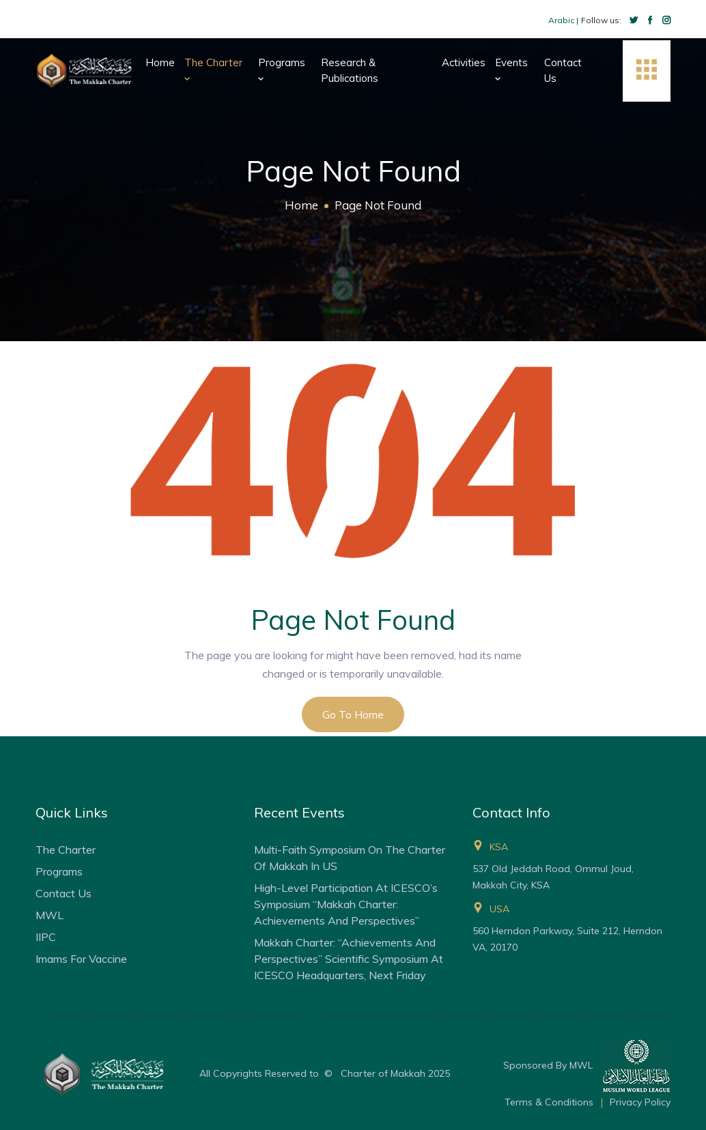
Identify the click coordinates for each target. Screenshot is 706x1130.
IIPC (46, 937)
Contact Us (563, 70)
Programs (281, 70)
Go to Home (353, 714)
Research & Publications (349, 70)
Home (160, 62)
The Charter (213, 70)
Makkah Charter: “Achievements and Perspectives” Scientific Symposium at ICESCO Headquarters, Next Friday (348, 959)
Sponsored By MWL (586, 1066)
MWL (49, 915)
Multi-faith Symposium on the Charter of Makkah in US (349, 858)
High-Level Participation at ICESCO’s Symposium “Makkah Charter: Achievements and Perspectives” (346, 904)
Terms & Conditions (549, 1102)
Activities (463, 62)
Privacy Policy (640, 1102)
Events (511, 70)
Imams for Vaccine (81, 959)
